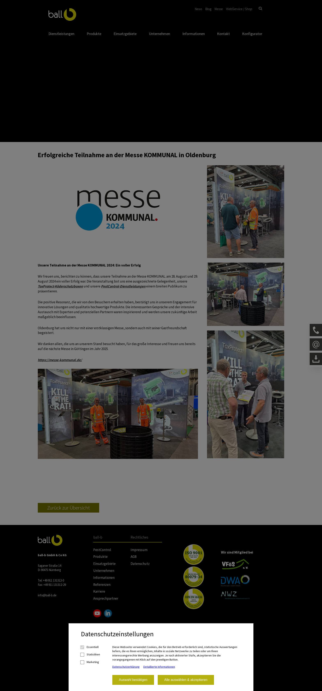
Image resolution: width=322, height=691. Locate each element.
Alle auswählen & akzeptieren (185, 680)
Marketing (90, 662)
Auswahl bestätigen (133, 680)
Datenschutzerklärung (126, 667)
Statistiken (90, 654)
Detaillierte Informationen (159, 667)
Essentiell (90, 647)
